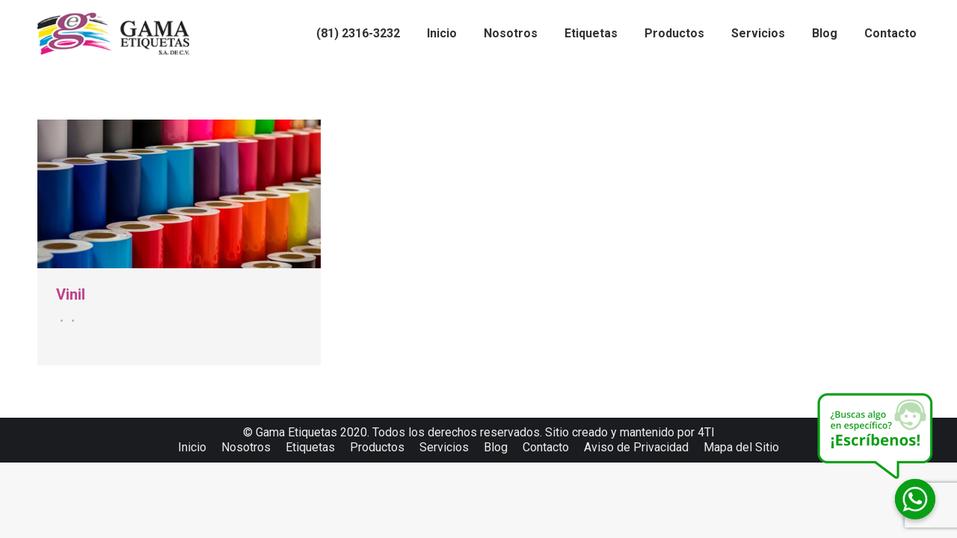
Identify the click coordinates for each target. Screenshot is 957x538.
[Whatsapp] (915, 499)
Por (70, 320)
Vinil (70, 294)
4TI (706, 432)
